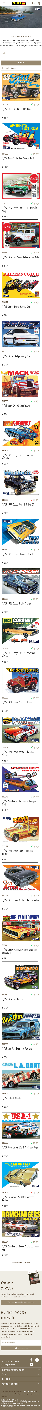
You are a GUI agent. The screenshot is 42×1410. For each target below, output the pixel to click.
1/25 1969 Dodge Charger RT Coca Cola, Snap (19, 209)
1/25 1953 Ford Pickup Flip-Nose (16, 109)
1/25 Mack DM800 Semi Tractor (16, 405)
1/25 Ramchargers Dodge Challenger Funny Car (20, 1248)
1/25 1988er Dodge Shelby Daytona (17, 356)
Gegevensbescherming (8, 1402)
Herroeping (23, 1402)
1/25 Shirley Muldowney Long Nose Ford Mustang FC (19, 951)
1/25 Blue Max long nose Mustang (17, 1048)
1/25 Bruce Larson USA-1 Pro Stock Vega (20, 1147)
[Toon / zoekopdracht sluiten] (34, 3)
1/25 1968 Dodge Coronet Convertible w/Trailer (18, 654)
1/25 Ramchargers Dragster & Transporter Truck (20, 803)
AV (17, 1402)
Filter (21, 63)
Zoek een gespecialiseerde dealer (21, 1302)
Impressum (23, 1400)
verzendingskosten (30, 1391)
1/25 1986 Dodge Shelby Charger (16, 603)
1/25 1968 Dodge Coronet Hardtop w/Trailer (17, 456)
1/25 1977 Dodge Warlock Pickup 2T (18, 504)
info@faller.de (8, 1365)
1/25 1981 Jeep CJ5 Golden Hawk (17, 702)
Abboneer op (21, 1348)
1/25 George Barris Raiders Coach (16, 306)
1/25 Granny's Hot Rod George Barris (18, 158)
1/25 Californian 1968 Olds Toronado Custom (18, 1198)
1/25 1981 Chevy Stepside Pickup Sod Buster (19, 852)
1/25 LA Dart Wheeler (11, 1098)
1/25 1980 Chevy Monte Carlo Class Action (20, 900)
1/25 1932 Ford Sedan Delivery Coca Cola (20, 257)
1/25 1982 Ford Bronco (12, 999)
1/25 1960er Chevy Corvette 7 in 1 (17, 554)
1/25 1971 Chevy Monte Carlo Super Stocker (18, 753)
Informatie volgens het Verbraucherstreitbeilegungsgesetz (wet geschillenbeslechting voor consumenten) (20, 1405)
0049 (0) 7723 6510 (10, 1362)
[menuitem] (3, 3)
